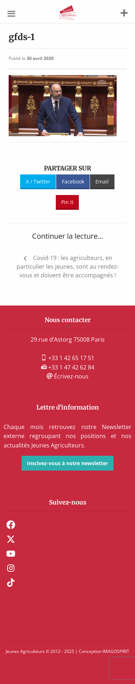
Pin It (67, 202)
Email (102, 181)
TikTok (11, 582)
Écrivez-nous (68, 376)
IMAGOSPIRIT (116, 651)
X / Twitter (38, 181)
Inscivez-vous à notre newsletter (67, 463)
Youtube (11, 553)
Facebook (73, 181)
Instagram (11, 568)
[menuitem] (67, 525)
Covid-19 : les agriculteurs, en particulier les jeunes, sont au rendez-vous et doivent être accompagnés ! (68, 266)
